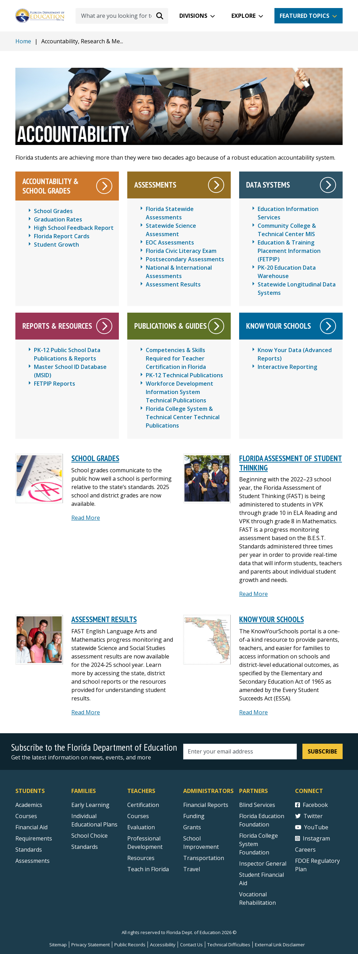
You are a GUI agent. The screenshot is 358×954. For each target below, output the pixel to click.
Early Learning (90, 805)
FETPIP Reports (54, 383)
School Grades (53, 211)
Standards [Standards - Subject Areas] (28, 849)
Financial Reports (205, 805)
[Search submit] (159, 15)
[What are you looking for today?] (122, 16)
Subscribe (322, 751)
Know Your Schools (278, 326)
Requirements (33, 838)
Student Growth (56, 244)
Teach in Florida (148, 869)
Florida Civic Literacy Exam (181, 251)
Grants (192, 827)
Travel (191, 869)
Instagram (312, 838)
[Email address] (240, 751)
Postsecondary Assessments (185, 259)
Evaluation (141, 827)
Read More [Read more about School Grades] (85, 518)
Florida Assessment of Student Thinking (290, 463)
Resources (141, 858)
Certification (143, 805)
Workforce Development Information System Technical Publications (179, 392)
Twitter (309, 816)
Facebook (311, 805)
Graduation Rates (58, 219)
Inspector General (262, 863)
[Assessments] (216, 185)
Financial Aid (31, 827)
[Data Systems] (328, 185)
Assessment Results (173, 284)
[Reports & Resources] (104, 326)
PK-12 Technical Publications (184, 375)
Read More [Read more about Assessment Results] (85, 712)
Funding (194, 816)
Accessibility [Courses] (163, 944)
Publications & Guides (170, 326)
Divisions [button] (193, 16)
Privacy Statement (90, 944)
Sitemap (58, 944)
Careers (305, 849)
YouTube (311, 827)
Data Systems (268, 185)
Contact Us (191, 944)
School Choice (89, 835)
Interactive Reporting (287, 367)
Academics (28, 805)
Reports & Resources (57, 326)
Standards (84, 847)
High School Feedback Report (74, 228)
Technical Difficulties (228, 944)
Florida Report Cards (62, 236)
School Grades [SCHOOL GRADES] (95, 458)
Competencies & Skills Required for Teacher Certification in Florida (176, 358)
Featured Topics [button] (304, 16)
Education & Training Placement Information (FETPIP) (289, 251)
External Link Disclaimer (280, 944)
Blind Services (257, 805)
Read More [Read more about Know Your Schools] (253, 712)
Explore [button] (243, 16)
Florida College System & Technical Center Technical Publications (183, 417)
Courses (26, 816)
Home (23, 41)
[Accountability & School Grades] (104, 186)
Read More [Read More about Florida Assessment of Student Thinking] (253, 594)
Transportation (203, 858)
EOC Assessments (170, 242)
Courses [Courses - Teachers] (138, 816)
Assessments (155, 185)
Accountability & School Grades (50, 186)
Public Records (129, 944)
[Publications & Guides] (216, 326)
